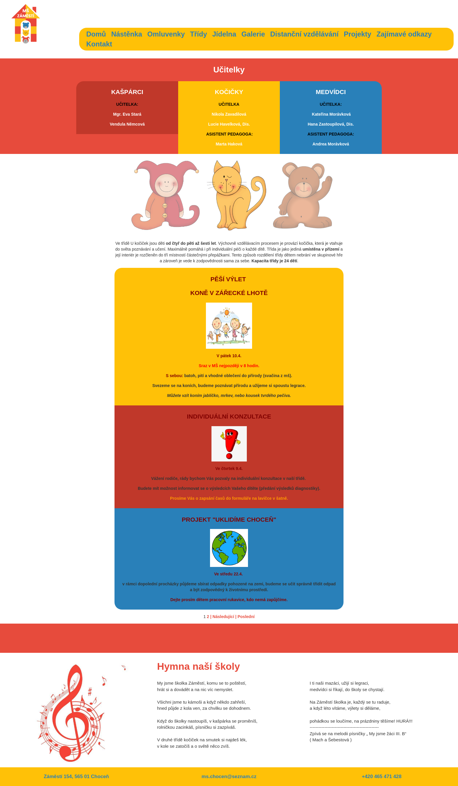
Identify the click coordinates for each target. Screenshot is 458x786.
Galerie (253, 34)
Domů (96, 34)
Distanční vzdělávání (304, 34)
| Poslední (244, 616)
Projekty (357, 34)
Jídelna (224, 34)
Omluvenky (166, 34)
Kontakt (99, 44)
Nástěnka (126, 34)
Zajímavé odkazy (404, 34)
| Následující (222, 616)
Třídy (198, 34)
